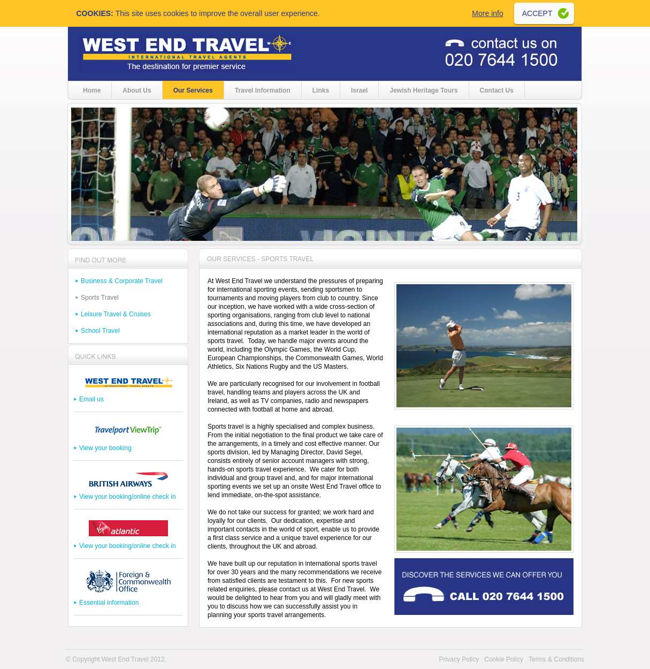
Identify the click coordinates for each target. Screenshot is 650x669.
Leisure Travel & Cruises (116, 314)
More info (487, 13)
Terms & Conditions (556, 659)
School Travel (100, 330)
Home (92, 90)
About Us (137, 90)
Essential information (109, 602)
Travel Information (262, 90)
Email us (91, 399)
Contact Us (497, 90)
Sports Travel (100, 297)
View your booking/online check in (127, 496)
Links (320, 90)
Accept (537, 13)
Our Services (193, 90)
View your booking (105, 448)
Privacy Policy (459, 659)
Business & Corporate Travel (122, 281)
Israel (359, 90)
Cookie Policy (503, 659)
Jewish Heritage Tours (423, 90)
